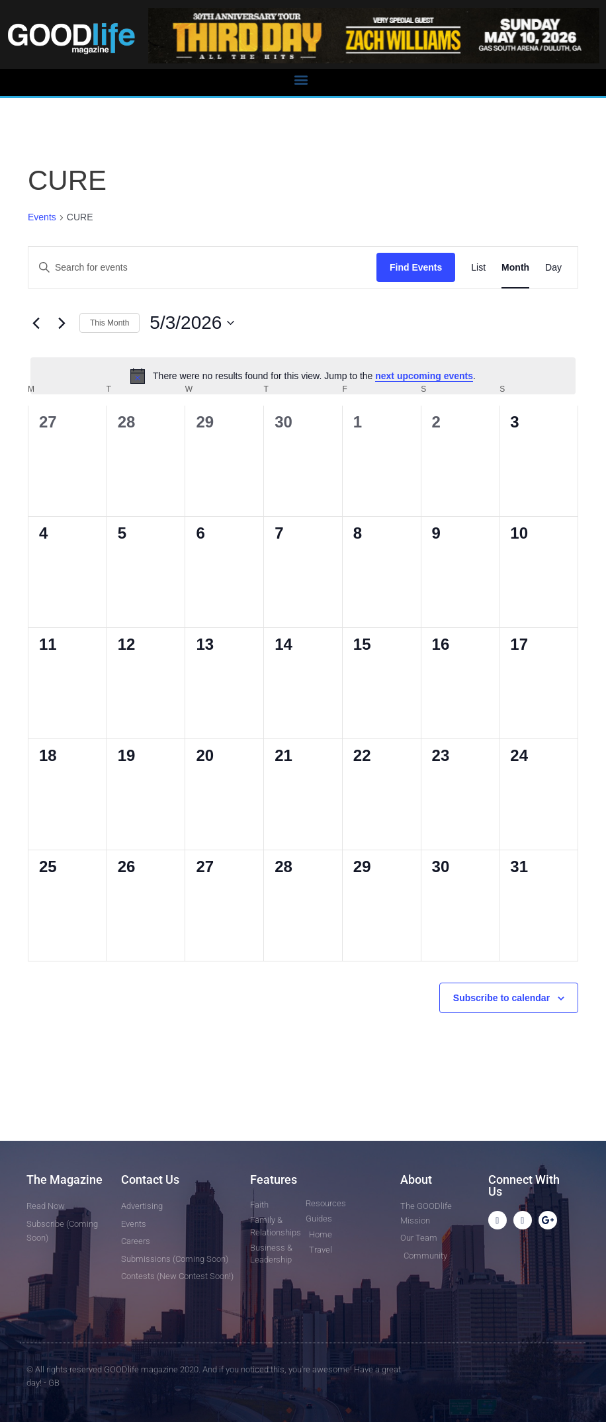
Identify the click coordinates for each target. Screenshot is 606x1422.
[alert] (303, 375)
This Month (109, 323)
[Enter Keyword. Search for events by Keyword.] (202, 268)
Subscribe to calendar (501, 998)
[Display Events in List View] (478, 268)
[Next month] (61, 323)
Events (42, 217)
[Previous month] (36, 323)
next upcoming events (424, 376)
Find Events (416, 267)
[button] (301, 79)
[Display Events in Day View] (553, 268)
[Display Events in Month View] (515, 268)
